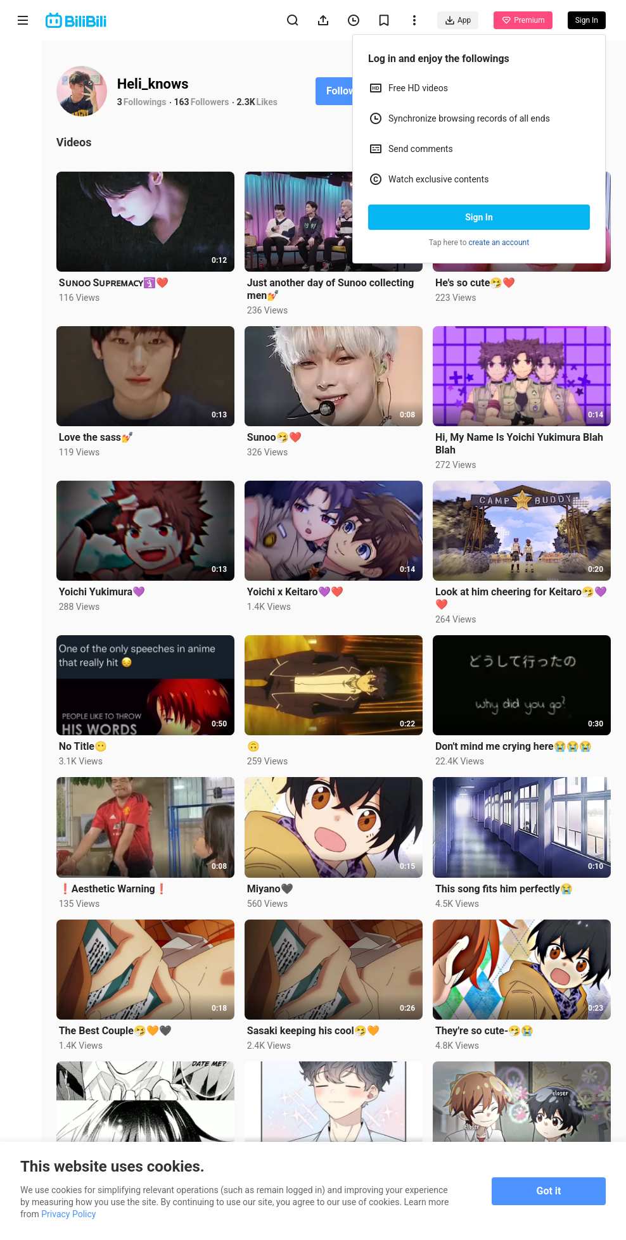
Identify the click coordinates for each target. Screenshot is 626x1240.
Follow (346, 91)
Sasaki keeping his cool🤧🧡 (316, 1025)
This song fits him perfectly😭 (505, 884)
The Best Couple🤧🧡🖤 (119, 1025)
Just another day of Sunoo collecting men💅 (334, 288)
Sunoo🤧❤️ (277, 436)
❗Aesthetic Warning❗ (117, 884)
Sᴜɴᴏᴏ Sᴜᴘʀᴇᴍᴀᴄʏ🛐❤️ (118, 282)
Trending (23, 218)
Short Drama (22, 165)
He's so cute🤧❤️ (477, 282)
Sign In (479, 217)
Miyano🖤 (273, 884)
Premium (522, 20)
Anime (23, 112)
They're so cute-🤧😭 (486, 1025)
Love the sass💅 (100, 435)
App (458, 20)
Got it (549, 1191)
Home (23, 64)
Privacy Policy (68, 1214)
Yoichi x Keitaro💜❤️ (298, 589)
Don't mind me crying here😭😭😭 (515, 743)
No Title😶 (87, 743)
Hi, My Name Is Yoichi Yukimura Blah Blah (520, 441)
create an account (499, 242)
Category (23, 267)
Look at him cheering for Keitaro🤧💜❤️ (516, 595)
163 (186, 102)
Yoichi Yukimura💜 (106, 589)
